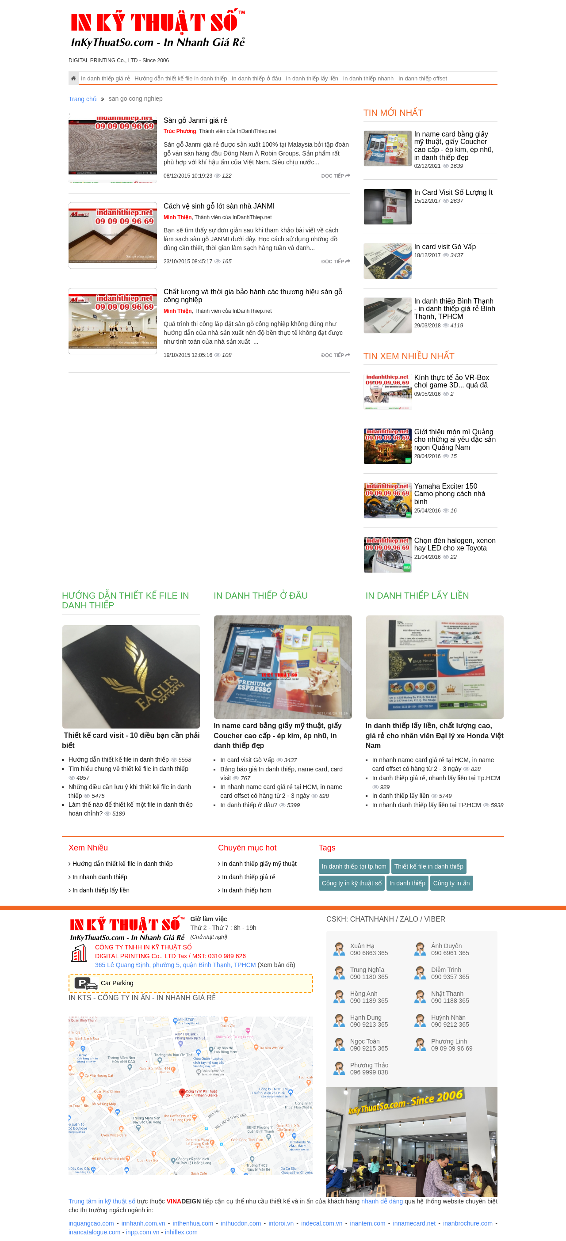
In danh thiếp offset (422, 78)
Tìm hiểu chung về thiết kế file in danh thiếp (128, 768)
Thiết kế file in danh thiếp (428, 866)
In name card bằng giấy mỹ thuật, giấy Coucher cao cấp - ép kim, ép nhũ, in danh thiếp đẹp (454, 145)
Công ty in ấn (451, 883)
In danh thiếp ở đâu (256, 78)
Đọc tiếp (335, 175)
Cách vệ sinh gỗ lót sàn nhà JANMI (219, 206)
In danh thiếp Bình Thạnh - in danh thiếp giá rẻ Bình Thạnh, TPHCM (454, 308)
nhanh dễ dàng (382, 1201)
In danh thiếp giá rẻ (105, 78)
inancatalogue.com (95, 1232)
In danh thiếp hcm (244, 890)
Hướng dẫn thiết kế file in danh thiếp (180, 78)
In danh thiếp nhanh (368, 78)
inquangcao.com (91, 1223)
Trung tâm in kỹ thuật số (102, 1201)
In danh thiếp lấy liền (312, 78)
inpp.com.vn (142, 1232)
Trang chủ (83, 98)
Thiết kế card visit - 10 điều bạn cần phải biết (131, 740)
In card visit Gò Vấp (445, 246)
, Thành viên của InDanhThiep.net (220, 131)
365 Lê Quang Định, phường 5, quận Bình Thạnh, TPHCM (175, 964)
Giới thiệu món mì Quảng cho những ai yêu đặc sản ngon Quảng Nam (455, 439)
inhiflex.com (181, 1232)
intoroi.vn (281, 1223)
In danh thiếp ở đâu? (249, 804)
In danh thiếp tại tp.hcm (354, 866)
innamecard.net (414, 1223)
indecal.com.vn (321, 1223)
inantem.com (368, 1223)
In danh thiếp (407, 883)
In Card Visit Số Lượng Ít (453, 192)
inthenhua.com (193, 1223)
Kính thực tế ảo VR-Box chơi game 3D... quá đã (452, 381)
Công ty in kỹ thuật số (352, 883)
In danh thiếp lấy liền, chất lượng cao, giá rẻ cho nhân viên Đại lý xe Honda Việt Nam (435, 736)
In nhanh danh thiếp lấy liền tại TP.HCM (427, 804)
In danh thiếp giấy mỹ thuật (257, 863)
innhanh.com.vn (143, 1223)
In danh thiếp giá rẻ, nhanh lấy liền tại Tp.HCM (436, 778)
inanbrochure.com (468, 1223)
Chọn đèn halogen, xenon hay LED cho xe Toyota (455, 544)
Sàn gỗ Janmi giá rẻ (195, 120)
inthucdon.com (241, 1223)
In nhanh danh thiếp (98, 876)
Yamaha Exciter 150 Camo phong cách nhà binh (450, 493)
